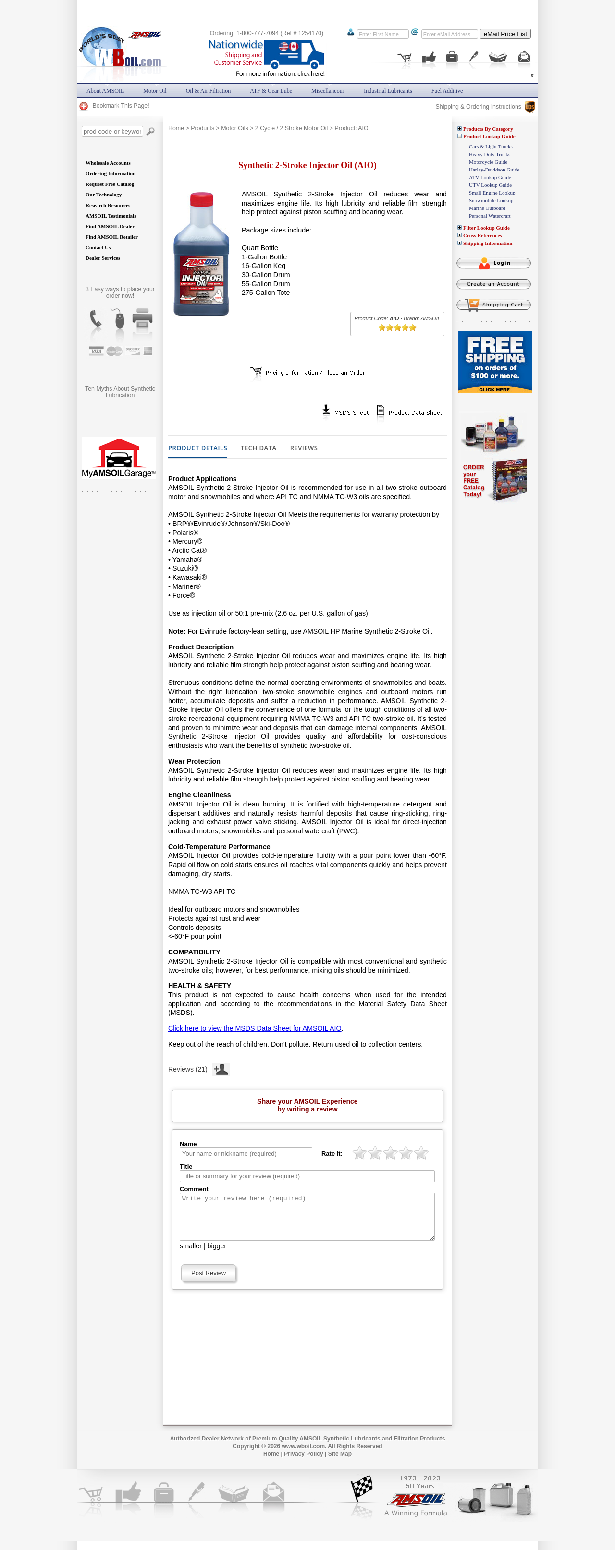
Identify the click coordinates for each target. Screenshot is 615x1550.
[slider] (397, 327)
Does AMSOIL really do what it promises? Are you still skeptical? (120, 395)
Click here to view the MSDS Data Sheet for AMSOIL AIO (255, 1028)
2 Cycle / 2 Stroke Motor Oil (291, 128)
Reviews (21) (199, 1068)
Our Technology (104, 194)
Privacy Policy (303, 1462)
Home (176, 128)
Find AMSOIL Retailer (112, 237)
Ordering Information (110, 173)
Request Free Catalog (110, 184)
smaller (191, 1254)
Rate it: (332, 1153)
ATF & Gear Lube (271, 90)
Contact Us (98, 247)
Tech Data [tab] (259, 448)
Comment (194, 1189)
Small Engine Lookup (492, 192)
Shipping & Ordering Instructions (485, 106)
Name (188, 1143)
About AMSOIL (105, 90)
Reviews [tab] (304, 448)
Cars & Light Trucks (491, 146)
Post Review (208, 1281)
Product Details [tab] (197, 448)
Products (202, 128)
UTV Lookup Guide (490, 185)
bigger (217, 1254)
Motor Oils (234, 128)
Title (186, 1166)
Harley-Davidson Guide (494, 169)
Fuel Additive (447, 90)
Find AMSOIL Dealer (110, 226)
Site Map (340, 1462)
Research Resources (108, 205)
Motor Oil (154, 90)
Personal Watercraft (490, 216)
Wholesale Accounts (108, 163)
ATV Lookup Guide (490, 177)
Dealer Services (103, 258)
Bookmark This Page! (113, 105)
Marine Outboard (487, 208)
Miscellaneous (327, 90)
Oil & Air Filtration (208, 90)
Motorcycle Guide (488, 162)
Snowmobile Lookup (491, 200)
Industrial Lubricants (388, 90)
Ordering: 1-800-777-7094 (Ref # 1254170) (266, 33)
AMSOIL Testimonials (111, 216)
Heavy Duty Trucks (489, 154)
